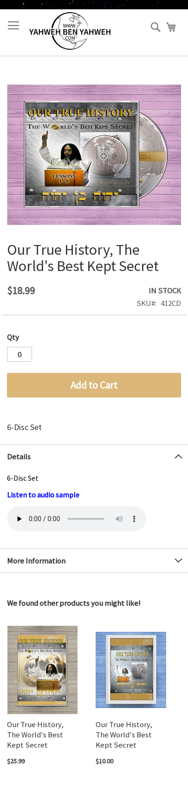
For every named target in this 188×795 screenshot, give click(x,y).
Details (19, 456)
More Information (36, 561)
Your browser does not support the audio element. (76, 518)
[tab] (94, 456)
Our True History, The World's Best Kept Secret (35, 734)
